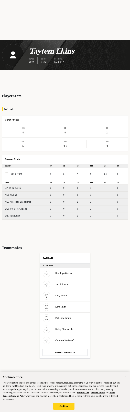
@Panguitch (13, 188)
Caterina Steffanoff (58, 340)
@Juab (11, 195)
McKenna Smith (57, 318)
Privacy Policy (98, 394)
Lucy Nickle (55, 295)
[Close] (124, 379)
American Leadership (18, 201)
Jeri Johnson (56, 284)
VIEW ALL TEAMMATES (65, 352)
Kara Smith (54, 306)
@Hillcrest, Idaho (16, 208)
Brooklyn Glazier (57, 273)
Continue (63, 408)
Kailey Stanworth (58, 329)
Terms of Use (83, 394)
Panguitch (12, 215)
